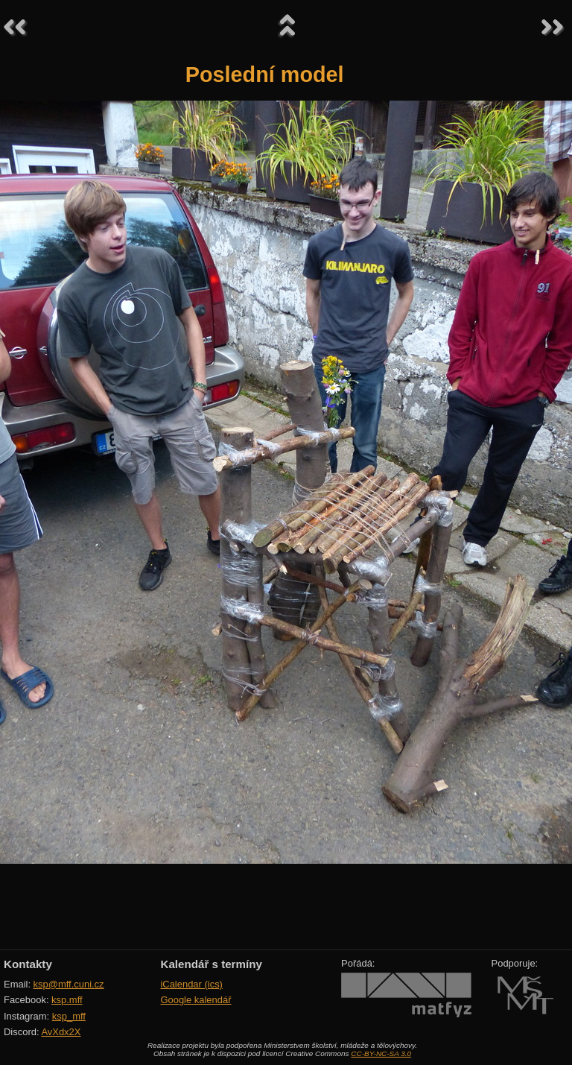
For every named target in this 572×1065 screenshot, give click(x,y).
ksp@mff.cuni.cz (69, 984)
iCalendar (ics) (191, 984)
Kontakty (28, 964)
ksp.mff (67, 999)
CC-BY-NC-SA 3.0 (381, 1053)
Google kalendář (195, 999)
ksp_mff (69, 1016)
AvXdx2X (60, 1031)
